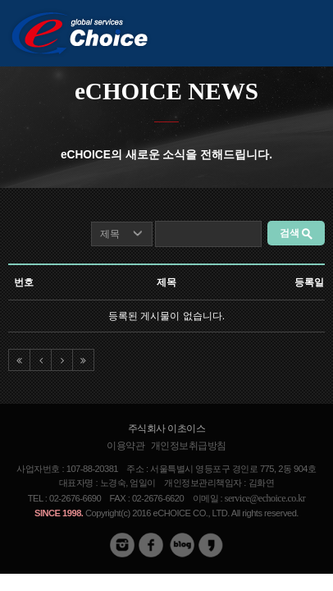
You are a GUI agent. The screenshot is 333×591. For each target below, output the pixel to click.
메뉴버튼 (312, 31)
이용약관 (125, 445)
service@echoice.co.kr (265, 498)
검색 (296, 233)
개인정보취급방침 (188, 445)
